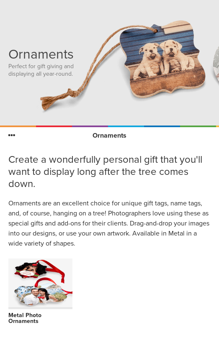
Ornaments (109, 135)
